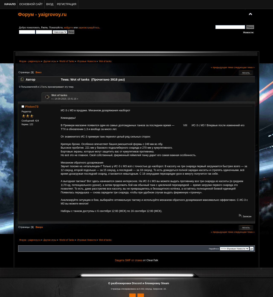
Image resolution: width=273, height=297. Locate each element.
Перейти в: (214, 249)
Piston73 (31, 106)
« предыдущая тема (222, 67)
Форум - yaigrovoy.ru (42, 14)
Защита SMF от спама (128, 260)
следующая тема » (244, 67)
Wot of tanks (59, 95)
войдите (68, 27)
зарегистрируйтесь (88, 27)
